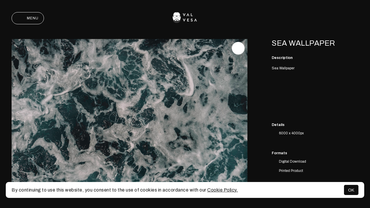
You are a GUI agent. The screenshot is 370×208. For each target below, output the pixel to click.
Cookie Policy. (222, 189)
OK (351, 189)
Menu (27, 18)
